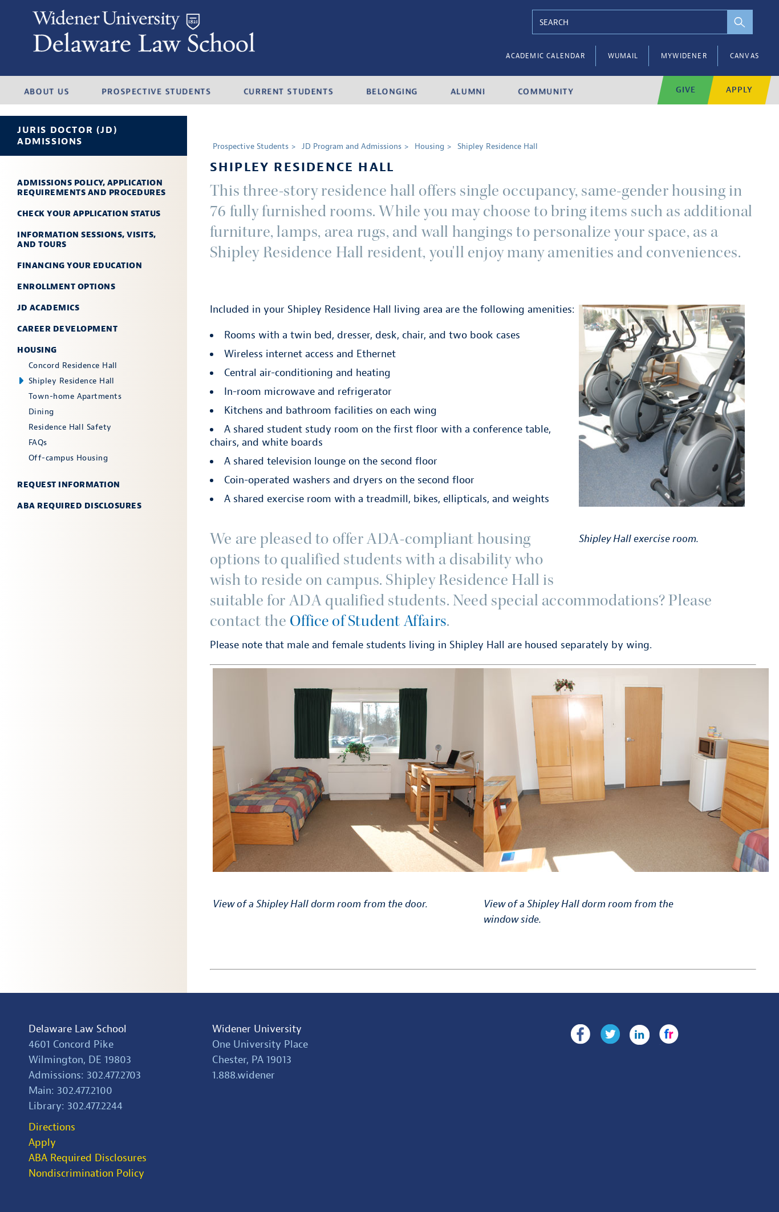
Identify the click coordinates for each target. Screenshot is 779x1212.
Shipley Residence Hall (72, 381)
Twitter (609, 1034)
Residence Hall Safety (70, 427)
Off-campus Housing (68, 458)
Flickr (667, 1034)
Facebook (580, 1034)
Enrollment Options (66, 287)
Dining (41, 412)
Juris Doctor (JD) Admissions (67, 135)
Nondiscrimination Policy (86, 1172)
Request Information (68, 485)
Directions (52, 1126)
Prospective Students (251, 146)
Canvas (744, 55)
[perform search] (737, 22)
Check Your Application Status (89, 214)
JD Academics (48, 308)
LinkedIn (638, 1034)
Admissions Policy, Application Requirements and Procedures (91, 187)
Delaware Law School (78, 1028)
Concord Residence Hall (73, 365)
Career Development (67, 329)
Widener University (257, 1028)
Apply (42, 1142)
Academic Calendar (545, 55)
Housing (37, 350)
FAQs (38, 442)
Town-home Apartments (75, 396)
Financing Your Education (79, 265)
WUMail (623, 55)
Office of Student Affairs (370, 621)
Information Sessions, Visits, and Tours (86, 239)
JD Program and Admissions (351, 146)
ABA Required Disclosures (79, 506)
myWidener (684, 55)
